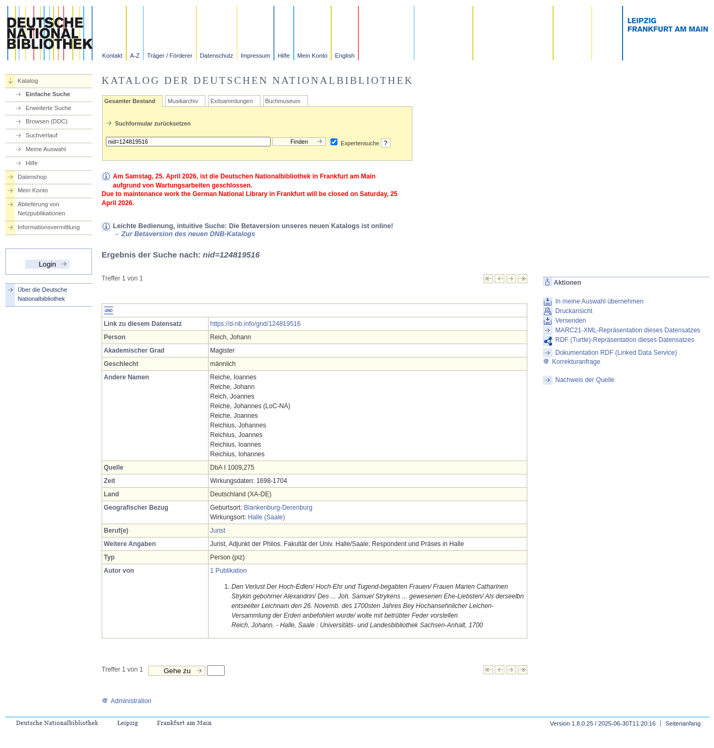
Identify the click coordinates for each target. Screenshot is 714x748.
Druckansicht (573, 311)
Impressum (255, 55)
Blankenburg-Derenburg (278, 507)
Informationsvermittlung (49, 227)
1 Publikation (228, 570)
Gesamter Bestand (129, 101)
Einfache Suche (48, 94)
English (345, 55)
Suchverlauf (41, 135)
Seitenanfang (683, 723)
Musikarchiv (182, 101)
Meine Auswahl (46, 149)
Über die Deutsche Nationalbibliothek (42, 294)
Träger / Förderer (170, 55)
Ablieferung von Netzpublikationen (41, 208)
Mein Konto (312, 55)
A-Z (135, 55)
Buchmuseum (283, 101)
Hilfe (283, 55)
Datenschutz (216, 55)
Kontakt (112, 55)
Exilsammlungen (231, 101)
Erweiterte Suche (48, 108)
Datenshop (32, 177)
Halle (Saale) (266, 517)
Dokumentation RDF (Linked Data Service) (616, 352)
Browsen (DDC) (46, 121)
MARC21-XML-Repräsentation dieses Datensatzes (627, 330)
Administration (126, 701)
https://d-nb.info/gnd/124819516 (255, 324)
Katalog (28, 80)
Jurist (218, 530)
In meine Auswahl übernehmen (599, 301)
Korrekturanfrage (571, 361)
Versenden (570, 320)
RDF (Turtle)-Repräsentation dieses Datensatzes (624, 340)
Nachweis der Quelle (585, 380)
